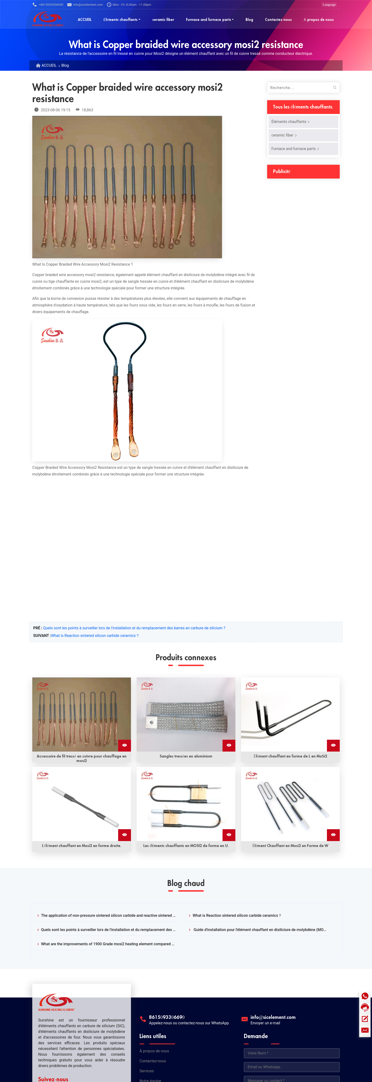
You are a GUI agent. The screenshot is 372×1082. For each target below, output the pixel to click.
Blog (65, 65)
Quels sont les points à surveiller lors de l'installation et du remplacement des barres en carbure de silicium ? (134, 628)
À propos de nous (154, 1051)
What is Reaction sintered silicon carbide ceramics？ (95, 635)
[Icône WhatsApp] (365, 997)
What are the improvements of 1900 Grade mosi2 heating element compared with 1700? (109, 944)
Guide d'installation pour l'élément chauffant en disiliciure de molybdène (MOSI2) (260, 929)
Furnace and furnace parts (295, 148)
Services (147, 1071)
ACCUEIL (49, 65)
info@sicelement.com (85, 4)
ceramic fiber (284, 135)
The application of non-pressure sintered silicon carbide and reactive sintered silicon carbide (109, 915)
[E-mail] (365, 1031)
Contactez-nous (153, 1061)
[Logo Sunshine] (48, 18)
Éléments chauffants (290, 121)
